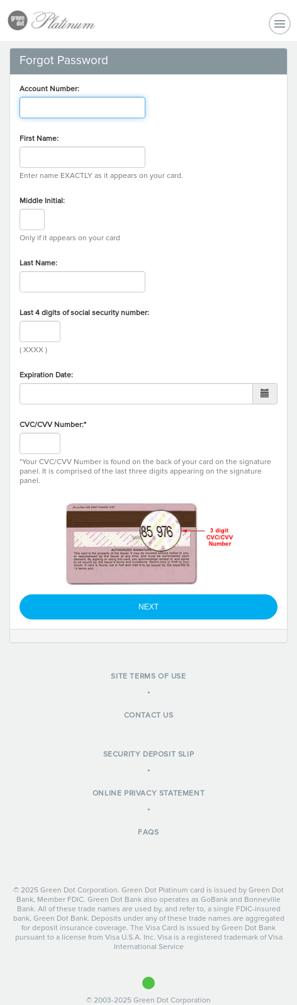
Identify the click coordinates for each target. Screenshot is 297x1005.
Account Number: (49, 89)
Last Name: (38, 263)
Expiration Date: (46, 375)
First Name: (39, 138)
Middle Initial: (42, 201)
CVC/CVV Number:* (53, 425)
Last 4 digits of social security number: (84, 313)
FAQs (148, 832)
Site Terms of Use (148, 676)
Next (148, 606)
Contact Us (149, 715)
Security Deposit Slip (148, 754)
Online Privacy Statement (148, 793)
